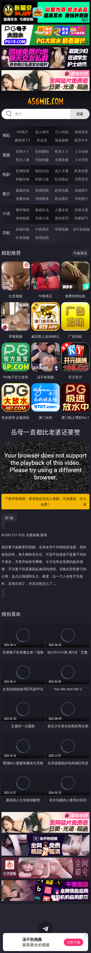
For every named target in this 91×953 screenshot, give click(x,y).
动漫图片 (81, 190)
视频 (6, 155)
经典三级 (42, 179)
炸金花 (42, 140)
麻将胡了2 (22, 140)
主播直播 (61, 159)
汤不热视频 (81, 229)
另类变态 (81, 179)
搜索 (79, 114)
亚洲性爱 (22, 170)
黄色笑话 (61, 218)
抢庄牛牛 (81, 140)
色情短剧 (42, 237)
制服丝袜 (22, 179)
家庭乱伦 (42, 209)
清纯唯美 (42, 198)
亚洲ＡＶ (22, 151)
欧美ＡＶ (61, 151)
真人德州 (42, 132)
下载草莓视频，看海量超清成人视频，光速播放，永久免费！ (46, 501)
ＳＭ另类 (81, 159)
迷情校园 (22, 218)
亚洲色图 (42, 190)
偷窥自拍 (22, 190)
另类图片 (81, 198)
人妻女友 (61, 209)
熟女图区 (61, 198)
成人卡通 (61, 170)
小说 (6, 213)
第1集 (9, 517)
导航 (6, 232)
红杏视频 (22, 237)
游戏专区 (81, 132)
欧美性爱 (81, 170)
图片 (6, 193)
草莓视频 (61, 229)
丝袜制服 (42, 159)
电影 (6, 174)
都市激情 (22, 209)
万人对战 (61, 132)
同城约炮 (22, 229)
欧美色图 (61, 190)
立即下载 (73, 942)
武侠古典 (81, 209)
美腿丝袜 (22, 198)
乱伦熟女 (61, 179)
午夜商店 (42, 229)
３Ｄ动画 (81, 151)
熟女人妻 (22, 159)
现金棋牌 (61, 140)
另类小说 (42, 218)
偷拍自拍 (42, 170)
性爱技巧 (81, 218)
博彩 (6, 135)
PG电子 (22, 132)
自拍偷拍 (42, 151)
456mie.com (45, 101)
